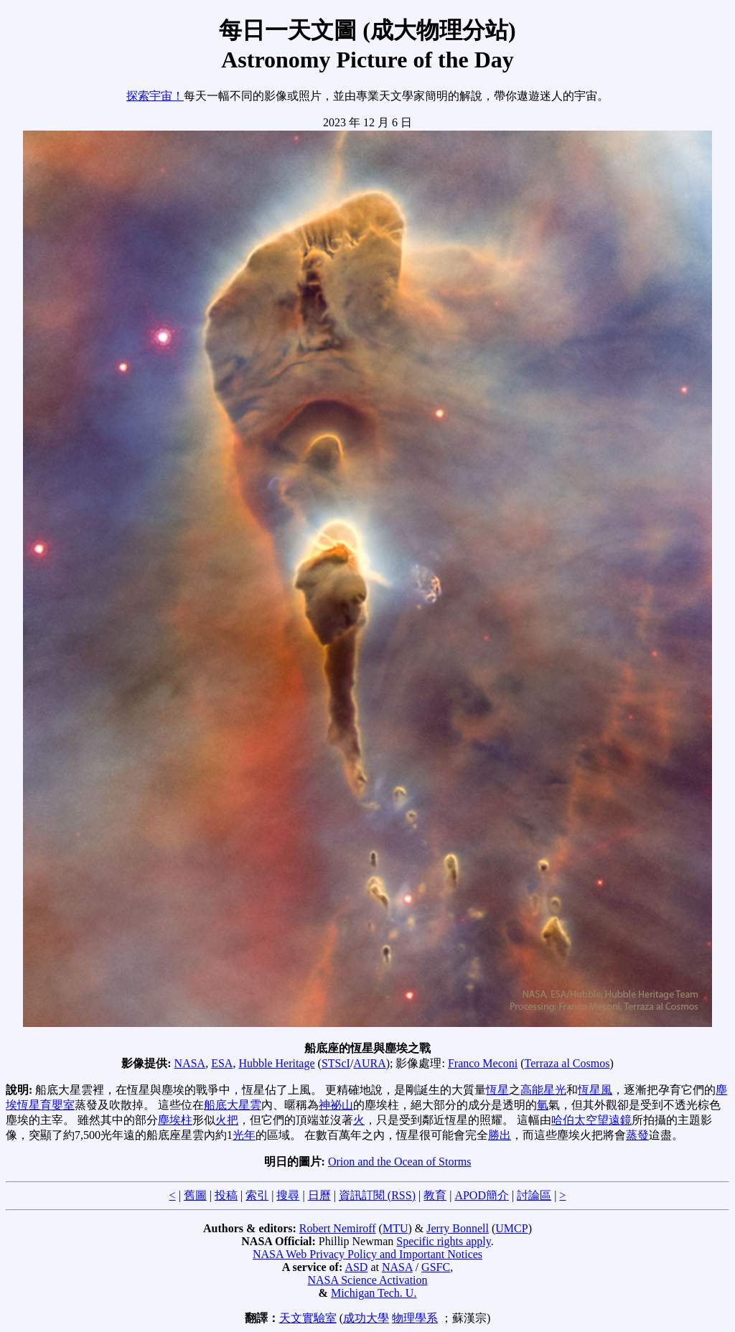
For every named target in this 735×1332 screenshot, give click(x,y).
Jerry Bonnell (457, 1228)
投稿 (226, 1195)
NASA (190, 1063)
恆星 (497, 1090)
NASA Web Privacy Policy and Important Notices (367, 1254)
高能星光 (543, 1090)
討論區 (534, 1195)
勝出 (499, 1135)
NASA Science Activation (367, 1280)
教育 (434, 1195)
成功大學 (366, 1318)
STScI (336, 1063)
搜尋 (287, 1195)
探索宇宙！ (155, 96)
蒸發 (637, 1135)
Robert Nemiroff (337, 1228)
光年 (244, 1135)
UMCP (511, 1228)
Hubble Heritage (276, 1063)
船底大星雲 (232, 1105)
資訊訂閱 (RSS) (377, 1195)
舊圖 (195, 1195)
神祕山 (336, 1105)
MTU (395, 1228)
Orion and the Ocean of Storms (400, 1161)
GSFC (435, 1267)
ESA (222, 1063)
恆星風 (595, 1090)
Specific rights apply (443, 1241)
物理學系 (415, 1318)
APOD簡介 (481, 1195)
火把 (226, 1120)
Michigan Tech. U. (373, 1293)
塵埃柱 (175, 1120)
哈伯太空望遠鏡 (591, 1120)
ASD (356, 1267)
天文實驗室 (308, 1318)
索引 (256, 1195)
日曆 (319, 1195)
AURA (369, 1063)
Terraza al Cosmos (567, 1063)
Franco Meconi (483, 1063)
